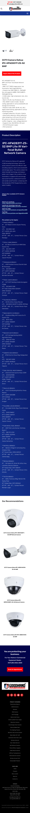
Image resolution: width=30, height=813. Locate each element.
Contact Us (15, 779)
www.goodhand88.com (15, 798)
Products (15, 771)
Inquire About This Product (11, 73)
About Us (15, 776)
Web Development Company (18, 807)
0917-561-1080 (16, 794)
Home (15, 768)
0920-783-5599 (16, 793)
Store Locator (15, 773)
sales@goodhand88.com (15, 797)
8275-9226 (15, 791)
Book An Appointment (15, 669)
